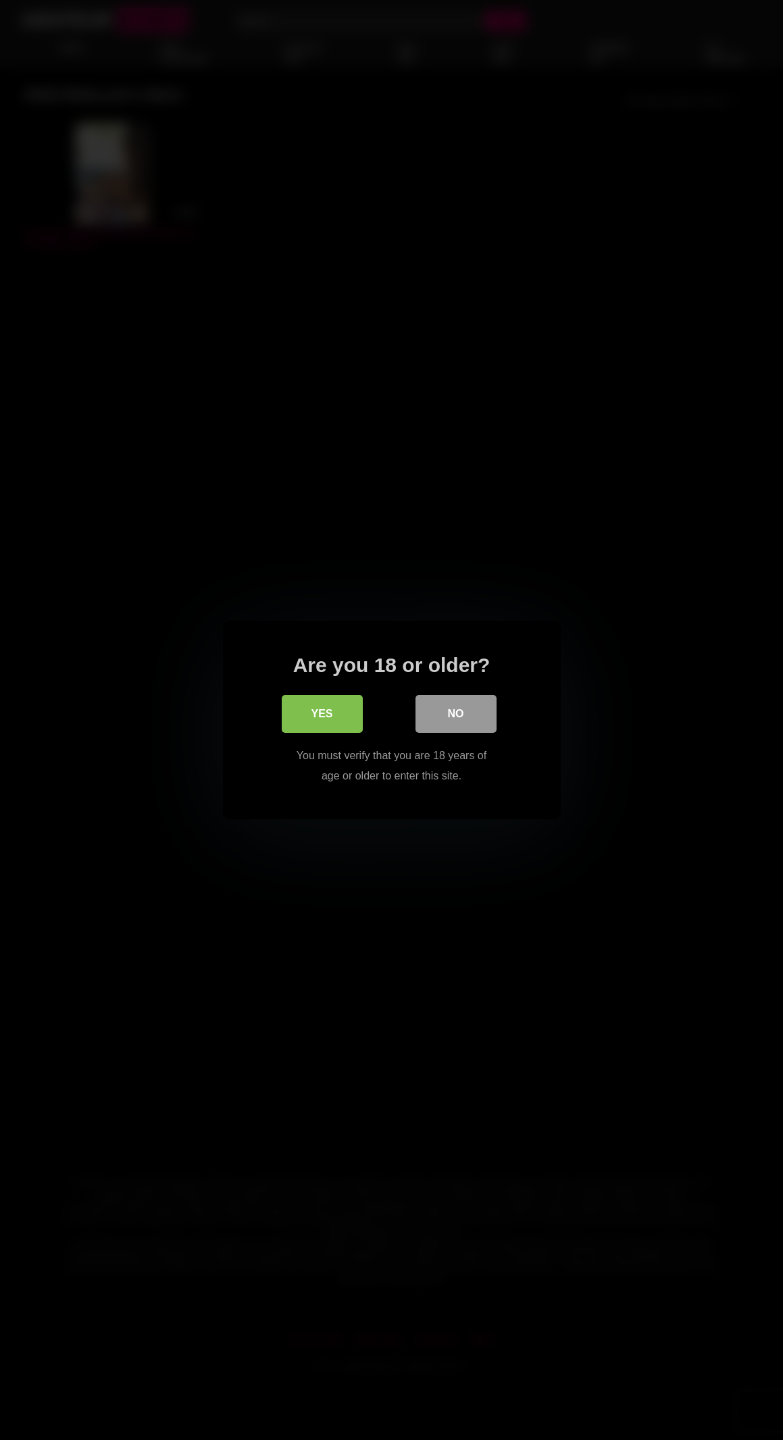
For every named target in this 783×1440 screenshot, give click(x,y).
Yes (321, 713)
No (456, 713)
